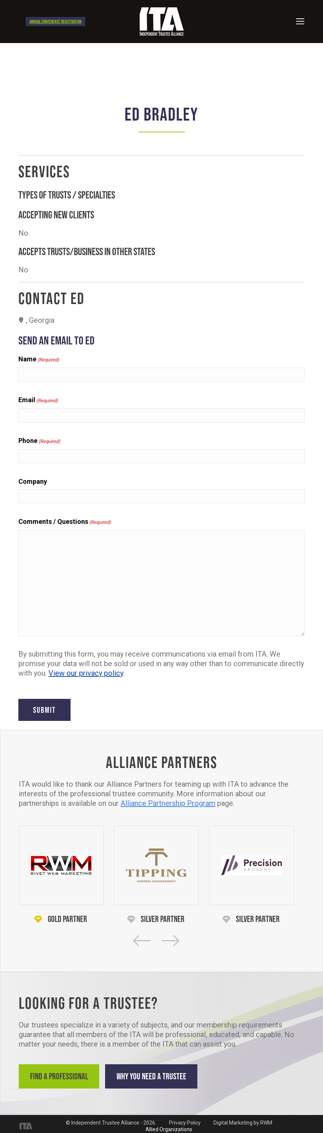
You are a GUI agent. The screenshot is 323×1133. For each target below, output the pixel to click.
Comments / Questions (64, 522)
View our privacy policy (86, 673)
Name (38, 359)
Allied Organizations (169, 1125)
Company (32, 481)
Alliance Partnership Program (168, 803)
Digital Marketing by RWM (242, 1119)
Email (38, 400)
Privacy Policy (185, 1119)
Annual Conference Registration (55, 21)
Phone (39, 441)
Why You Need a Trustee (169, 1076)
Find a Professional (62, 1076)
